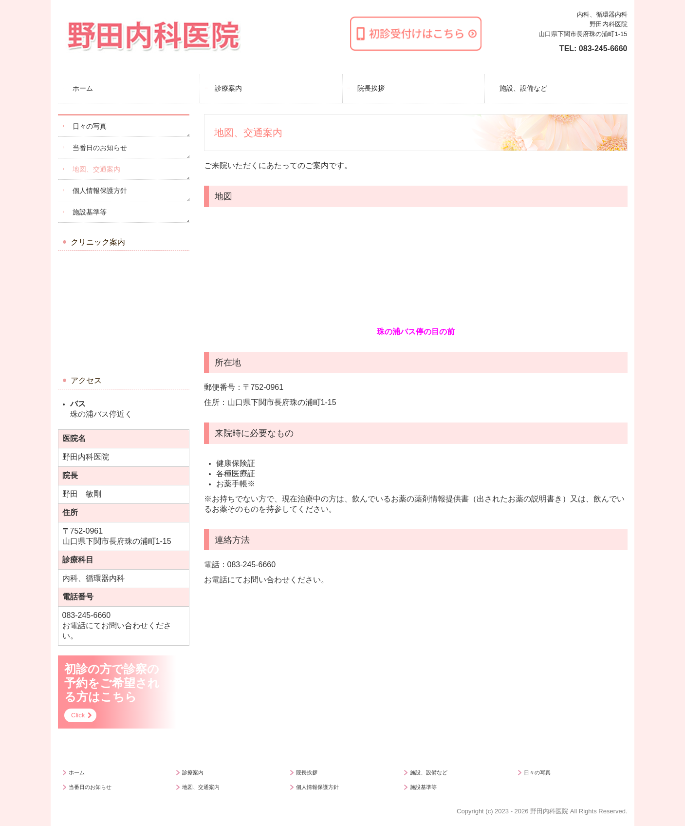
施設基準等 (90, 212)
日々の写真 (90, 126)
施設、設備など (523, 88)
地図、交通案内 (96, 169)
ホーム (83, 88)
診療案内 (228, 88)
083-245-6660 (603, 48)
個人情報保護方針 (100, 190)
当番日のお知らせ (100, 148)
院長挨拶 (371, 88)
